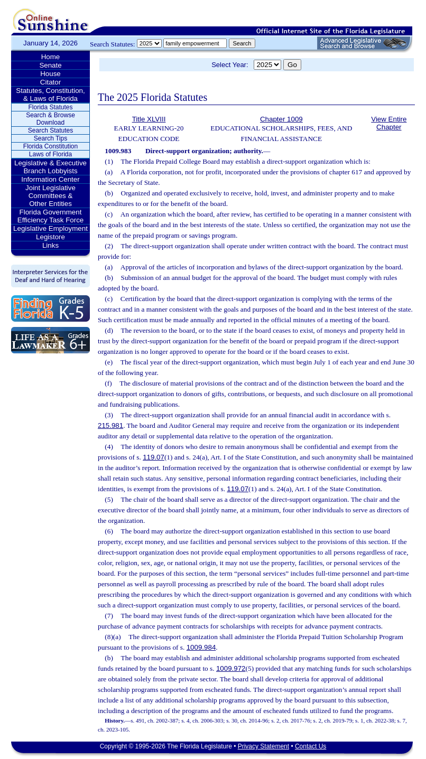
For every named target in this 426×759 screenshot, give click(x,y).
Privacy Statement (263, 746)
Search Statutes (50, 130)
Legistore (50, 237)
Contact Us (310, 746)
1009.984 (201, 647)
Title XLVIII (149, 119)
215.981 (110, 425)
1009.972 (231, 668)
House (50, 74)
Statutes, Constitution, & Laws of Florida (50, 94)
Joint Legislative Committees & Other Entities (50, 196)
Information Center (50, 179)
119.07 (153, 457)
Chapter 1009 (281, 119)
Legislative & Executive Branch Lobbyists (50, 167)
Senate (50, 65)
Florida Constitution (50, 146)
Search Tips (50, 138)
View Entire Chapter (388, 123)
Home (50, 57)
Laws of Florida (50, 154)
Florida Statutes (50, 107)
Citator (50, 82)
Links (50, 245)
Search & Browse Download (50, 118)
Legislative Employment (50, 228)
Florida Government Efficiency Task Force (50, 216)
